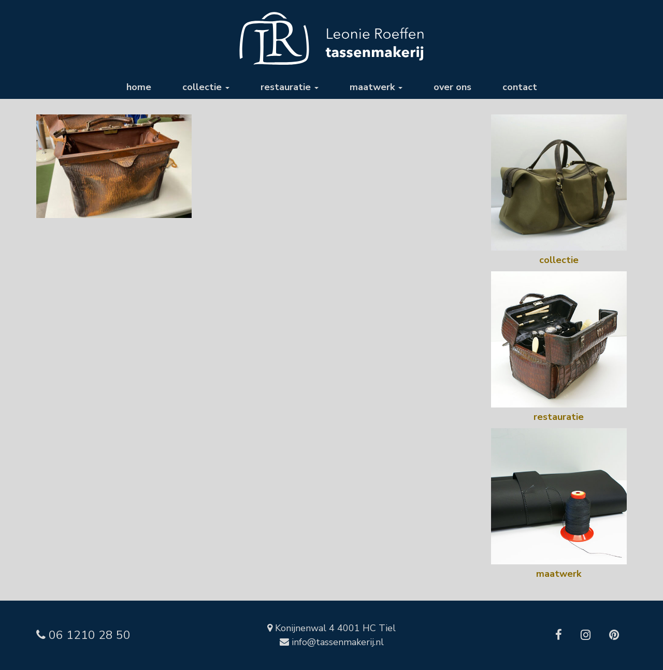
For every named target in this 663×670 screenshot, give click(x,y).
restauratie (290, 87)
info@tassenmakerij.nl (332, 642)
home (138, 87)
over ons (452, 87)
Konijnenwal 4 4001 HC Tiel (331, 628)
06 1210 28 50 (83, 635)
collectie (205, 87)
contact (519, 87)
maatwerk (376, 87)
